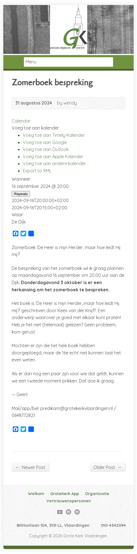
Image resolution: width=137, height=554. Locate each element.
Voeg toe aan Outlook (46, 149)
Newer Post (30, 467)
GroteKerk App (64, 493)
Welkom (36, 493)
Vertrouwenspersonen (68, 500)
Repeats (21, 194)
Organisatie (97, 493)
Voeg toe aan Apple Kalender (53, 156)
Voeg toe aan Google (45, 142)
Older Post (107, 467)
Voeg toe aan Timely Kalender (54, 135)
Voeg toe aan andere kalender (54, 163)
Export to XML (37, 170)
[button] (35, 128)
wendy (70, 103)
